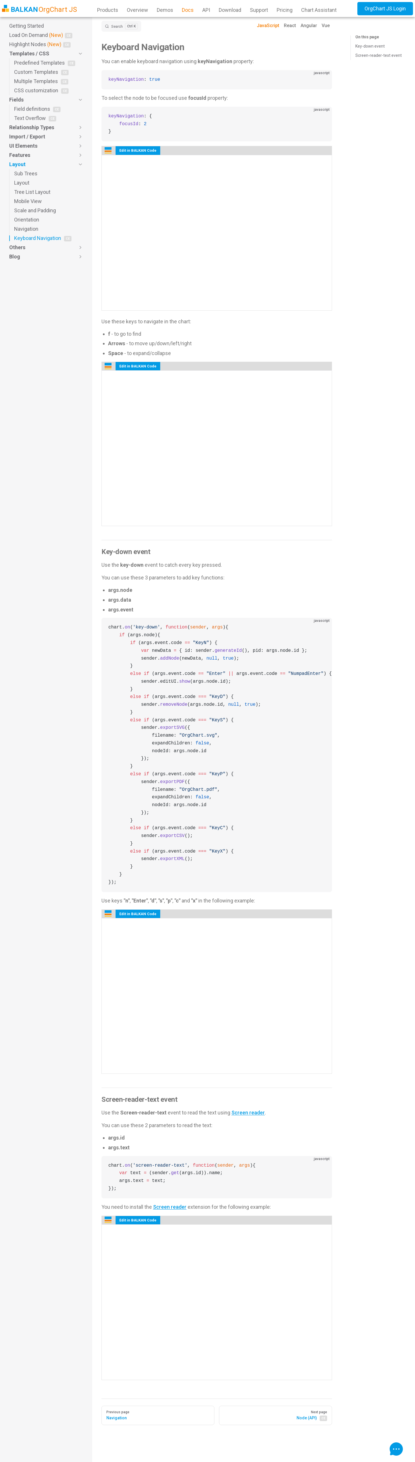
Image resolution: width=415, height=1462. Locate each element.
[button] (46, 53)
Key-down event (370, 46)
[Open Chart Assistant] (396, 1449)
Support (259, 10)
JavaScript (268, 25)
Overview (137, 10)
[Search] (121, 26)
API (206, 10)
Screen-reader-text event (378, 55)
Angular (309, 25)
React (290, 25)
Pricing (285, 10)
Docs (188, 10)
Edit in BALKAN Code (137, 150)
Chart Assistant (319, 10)
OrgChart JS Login (385, 8)
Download (230, 10)
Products (107, 10)
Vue (326, 25)
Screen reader (248, 1113)
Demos (165, 10)
